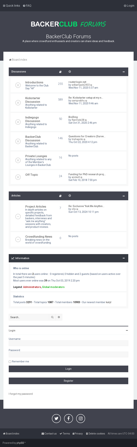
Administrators (32, 287)
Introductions (34, 82)
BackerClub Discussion (33, 138)
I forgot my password (21, 393)
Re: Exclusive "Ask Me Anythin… (86, 206)
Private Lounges (36, 156)
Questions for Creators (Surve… (86, 136)
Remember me (20, 361)
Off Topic (31, 174)
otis (74, 209)
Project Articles (35, 206)
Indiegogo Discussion (32, 119)
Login (12, 330)
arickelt (76, 177)
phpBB (20, 442)
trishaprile (77, 139)
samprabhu (78, 100)
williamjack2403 (81, 84)
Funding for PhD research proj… (87, 174)
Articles (16, 195)
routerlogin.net (77, 82)
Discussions (18, 71)
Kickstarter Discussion (32, 99)
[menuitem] (27, 5)
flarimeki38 (78, 119)
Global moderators (53, 287)
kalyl (108, 302)
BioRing (73, 117)
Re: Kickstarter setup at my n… (85, 97)
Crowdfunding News (38, 236)
